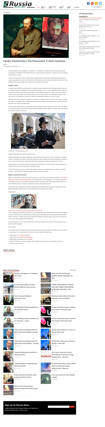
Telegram (22, 235)
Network (76, 7)
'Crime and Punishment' (24, 179)
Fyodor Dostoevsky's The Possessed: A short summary (34, 61)
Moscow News (43, 7)
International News (52, 7)
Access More (72, 270)
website (30, 239)
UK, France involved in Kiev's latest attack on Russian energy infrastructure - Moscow (63, 355)
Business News (61, 7)
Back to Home (6, 12)
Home (38, 7)
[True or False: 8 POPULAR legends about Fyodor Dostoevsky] (23, 201)
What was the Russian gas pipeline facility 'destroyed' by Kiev (62, 276)
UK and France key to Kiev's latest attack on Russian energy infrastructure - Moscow (64, 366)
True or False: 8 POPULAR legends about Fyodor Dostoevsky (25, 210)
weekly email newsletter (26, 237)
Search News (69, 7)
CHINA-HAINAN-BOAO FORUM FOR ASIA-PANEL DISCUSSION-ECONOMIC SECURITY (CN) (63, 287)
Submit (72, 406)
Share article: (9, 250)
